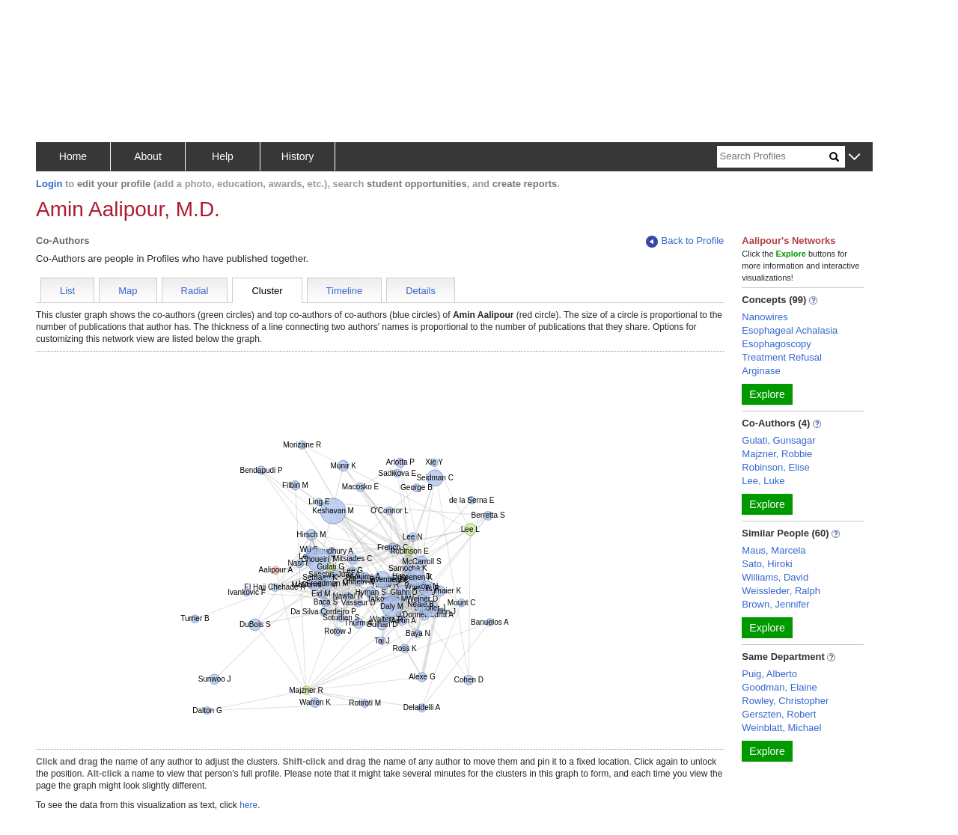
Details (421, 290)
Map (127, 290)
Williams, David (775, 577)
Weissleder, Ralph (781, 590)
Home (73, 156)
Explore (766, 394)
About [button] (148, 156)
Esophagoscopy (776, 343)
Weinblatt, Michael (781, 727)
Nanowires (764, 316)
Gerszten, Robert (779, 714)
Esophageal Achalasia (790, 330)
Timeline (344, 290)
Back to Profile (685, 241)
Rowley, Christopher (785, 700)
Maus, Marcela (773, 550)
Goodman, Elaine (779, 687)
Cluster (266, 290)
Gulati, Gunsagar (778, 440)
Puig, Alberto (769, 673)
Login (49, 183)
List (67, 290)
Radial (195, 290)
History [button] (297, 156)
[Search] (773, 157)
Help (223, 156)
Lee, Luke (763, 480)
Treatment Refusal (781, 357)
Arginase (761, 370)
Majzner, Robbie (777, 453)
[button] (854, 157)
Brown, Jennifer (775, 604)
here (248, 805)
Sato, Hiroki (767, 563)
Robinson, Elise (775, 467)
